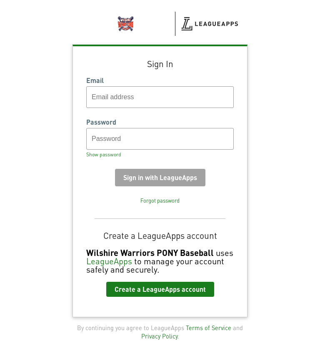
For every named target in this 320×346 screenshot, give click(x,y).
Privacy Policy (159, 336)
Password (101, 122)
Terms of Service (208, 327)
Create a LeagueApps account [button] (160, 289)
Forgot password (160, 200)
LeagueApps (109, 261)
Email (95, 80)
